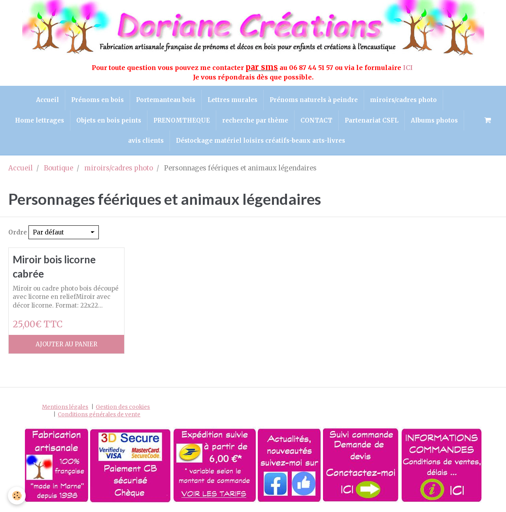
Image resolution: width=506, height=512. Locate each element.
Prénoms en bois (97, 100)
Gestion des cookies (123, 407)
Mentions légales (65, 407)
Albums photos (434, 120)
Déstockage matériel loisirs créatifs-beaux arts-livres (260, 140)
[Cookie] (17, 495)
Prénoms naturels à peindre (314, 100)
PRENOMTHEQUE (181, 120)
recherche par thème (255, 120)
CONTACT (316, 120)
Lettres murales (232, 100)
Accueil (47, 100)
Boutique (58, 168)
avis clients (146, 140)
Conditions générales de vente (99, 414)
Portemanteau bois (165, 100)
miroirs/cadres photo (403, 100)
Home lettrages (39, 120)
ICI (408, 68)
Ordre (17, 232)
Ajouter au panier (66, 344)
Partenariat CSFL (371, 120)
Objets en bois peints (108, 120)
